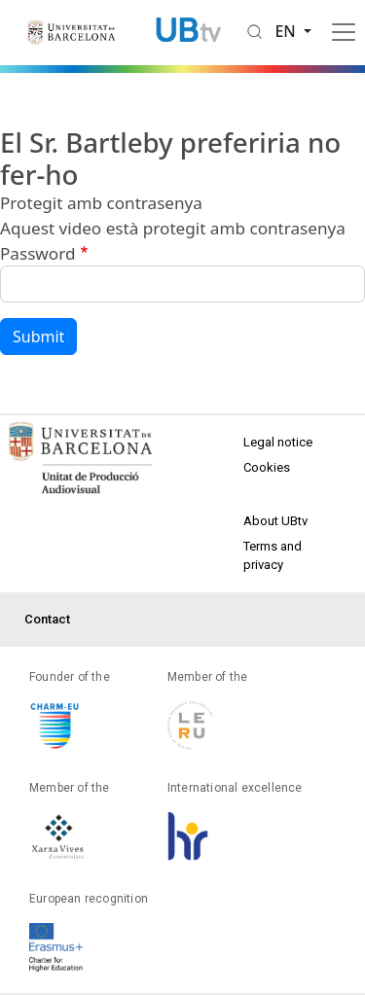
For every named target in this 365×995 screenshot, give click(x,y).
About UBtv (275, 521)
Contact (47, 619)
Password (37, 253)
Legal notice (277, 442)
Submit (38, 336)
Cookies (266, 467)
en (287, 31)
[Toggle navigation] (343, 32)
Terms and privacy (272, 556)
